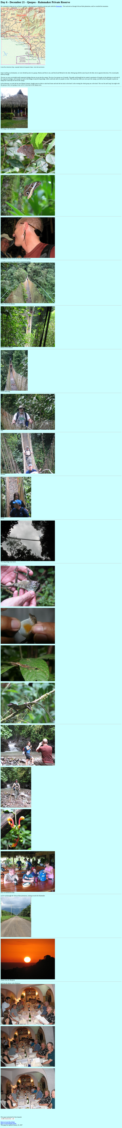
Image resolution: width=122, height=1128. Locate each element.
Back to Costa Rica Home (8, 1122)
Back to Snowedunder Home (8, 1123)
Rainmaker (59, 6)
